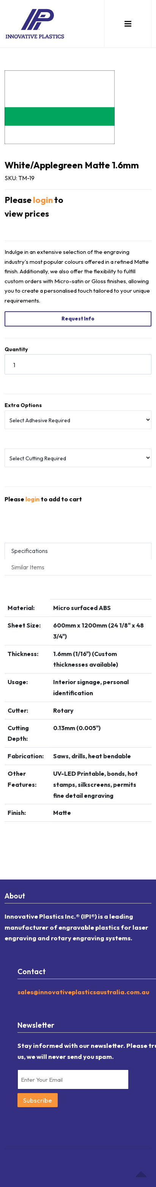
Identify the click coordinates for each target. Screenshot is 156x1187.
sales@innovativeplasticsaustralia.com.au (83, 992)
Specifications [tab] (29, 551)
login (43, 200)
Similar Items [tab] (27, 567)
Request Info (78, 318)
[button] (127, 24)
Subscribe (37, 1100)
